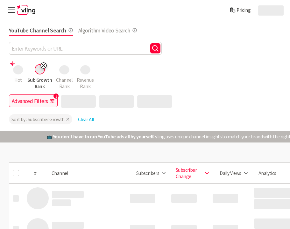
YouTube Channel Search (41, 30)
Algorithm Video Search (107, 30)
